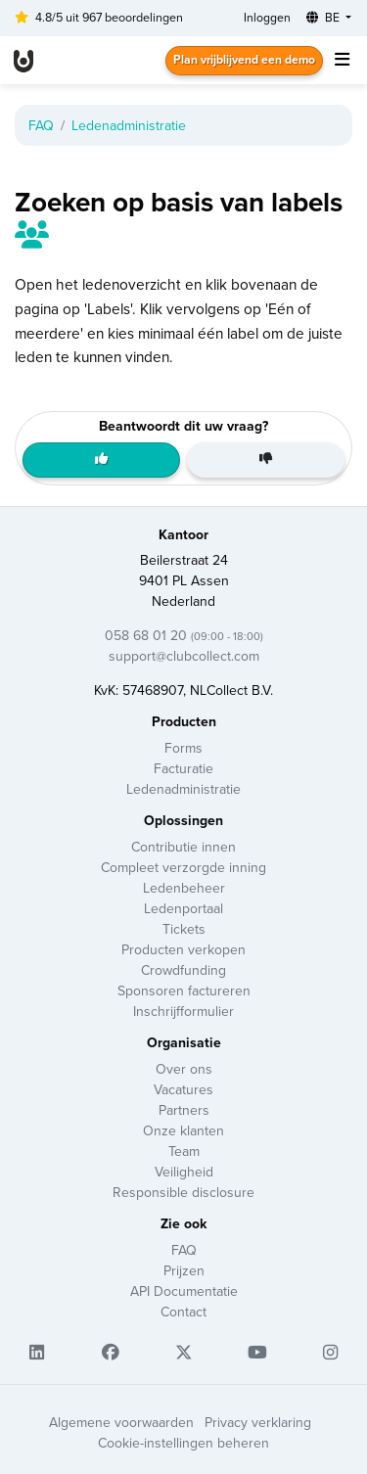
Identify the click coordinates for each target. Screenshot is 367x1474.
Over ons (184, 1069)
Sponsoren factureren (184, 991)
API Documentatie (184, 1291)
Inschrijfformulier (183, 1011)
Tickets (184, 929)
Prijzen (184, 1271)
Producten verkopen (183, 950)
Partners (184, 1110)
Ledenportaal (183, 908)
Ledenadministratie (128, 125)
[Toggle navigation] (341, 60)
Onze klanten (183, 1131)
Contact (183, 1312)
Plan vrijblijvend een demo (244, 60)
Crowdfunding (183, 970)
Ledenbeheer (184, 888)
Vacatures (183, 1090)
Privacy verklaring (258, 1422)
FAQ (41, 125)
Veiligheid (184, 1172)
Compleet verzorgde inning (183, 867)
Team (184, 1151)
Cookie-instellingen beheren (183, 1443)
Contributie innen (183, 847)
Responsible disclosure (183, 1192)
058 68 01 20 (184, 635)
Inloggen (267, 17)
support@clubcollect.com (184, 656)
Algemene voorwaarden (121, 1422)
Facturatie (183, 768)
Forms (183, 748)
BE (324, 17)
